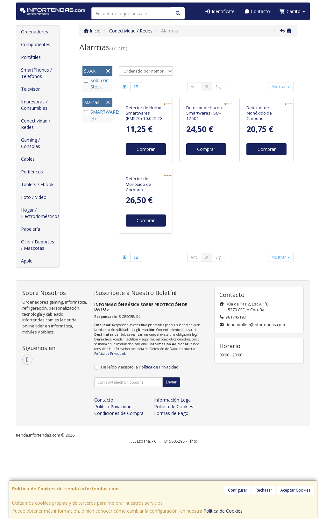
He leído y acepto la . (140, 436)
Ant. (194, 86)
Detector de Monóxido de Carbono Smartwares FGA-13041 (263, 158)
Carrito (292, 11)
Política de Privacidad (109, 423)
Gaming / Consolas (30, 143)
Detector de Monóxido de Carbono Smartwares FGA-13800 (143, 269)
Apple (26, 261)
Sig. (219, 86)
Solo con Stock (96, 83)
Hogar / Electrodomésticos (40, 213)
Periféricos (32, 172)
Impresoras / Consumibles (34, 105)
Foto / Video (33, 197)
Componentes (35, 44)
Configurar (237, 490)
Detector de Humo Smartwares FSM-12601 (204, 152)
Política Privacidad (112, 476)
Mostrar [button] (281, 86)
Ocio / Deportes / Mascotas (37, 245)
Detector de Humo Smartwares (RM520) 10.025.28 (144, 152)
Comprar (146, 189)
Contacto (257, 11)
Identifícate (220, 11)
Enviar (171, 451)
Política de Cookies (223, 511)
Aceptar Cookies (295, 490)
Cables (28, 159)
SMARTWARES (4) (97, 115)
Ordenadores (34, 32)
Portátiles (31, 57)
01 (206, 86)
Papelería (30, 229)
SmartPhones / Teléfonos (36, 73)
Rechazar (264, 490)
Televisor (30, 89)
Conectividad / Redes (35, 124)
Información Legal (173, 469)
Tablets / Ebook (37, 184)
